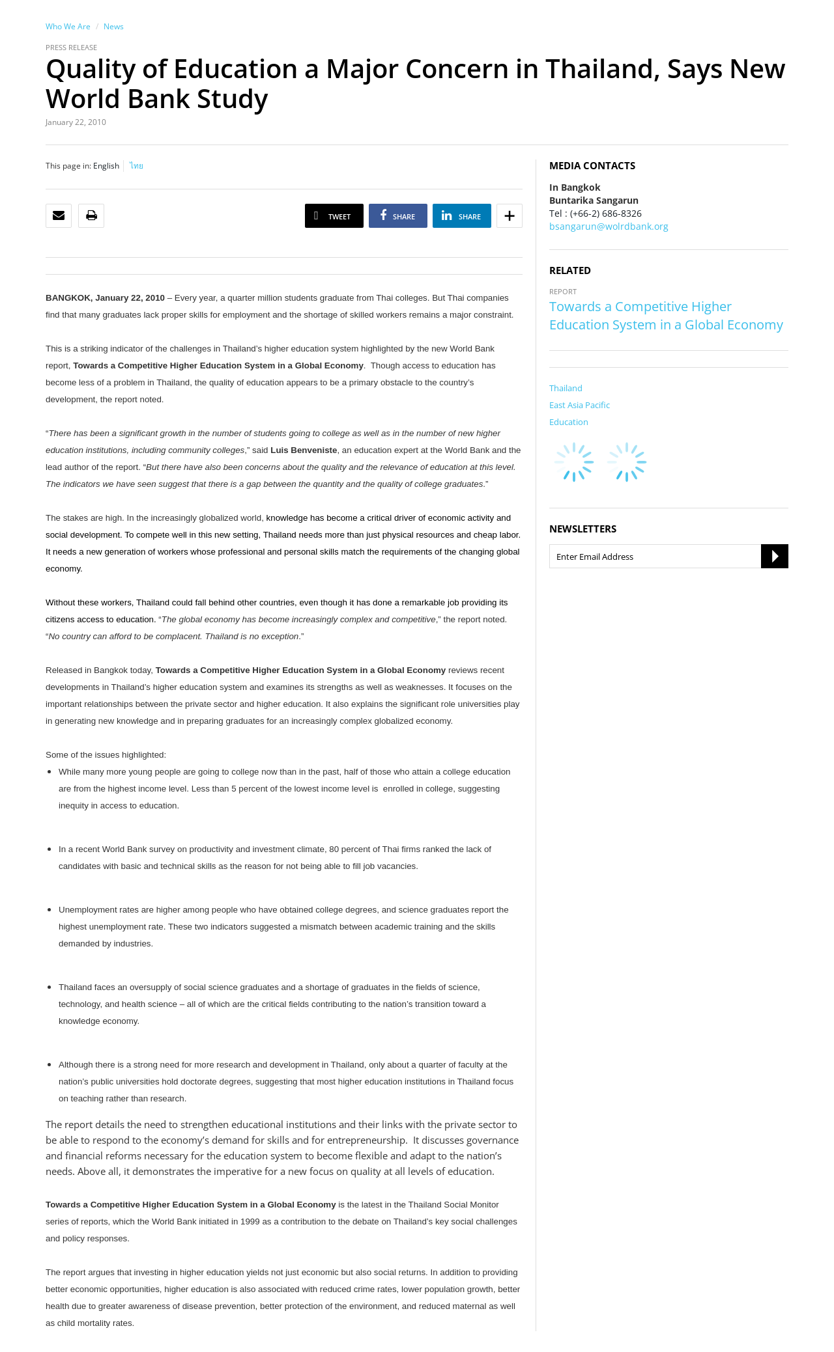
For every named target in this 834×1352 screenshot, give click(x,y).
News (114, 26)
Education (568, 422)
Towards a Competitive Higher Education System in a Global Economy (666, 315)
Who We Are (68, 26)
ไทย (136, 165)
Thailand (565, 388)
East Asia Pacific (579, 405)
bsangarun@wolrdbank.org (609, 226)
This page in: (68, 165)
